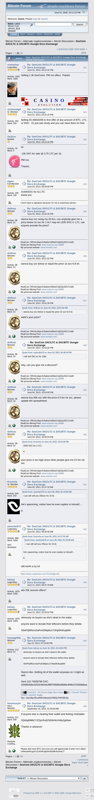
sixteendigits (14, 109)
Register (48, 34)
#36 (85, 706)
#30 (85, 434)
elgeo (10, 181)
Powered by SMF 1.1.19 (35, 793)
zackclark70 (14, 526)
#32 (85, 529)
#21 (85, 67)
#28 (85, 345)
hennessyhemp (16, 703)
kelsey (11, 579)
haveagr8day (14, 637)
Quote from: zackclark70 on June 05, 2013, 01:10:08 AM (47, 492)
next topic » (81, 49)
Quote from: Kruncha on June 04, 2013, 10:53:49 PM (45, 442)
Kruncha (12, 481)
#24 (85, 184)
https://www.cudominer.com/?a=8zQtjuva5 (40, 574)
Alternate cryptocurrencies (37, 41)
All (21, 53)
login (35, 19)
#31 (85, 485)
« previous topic (65, 49)
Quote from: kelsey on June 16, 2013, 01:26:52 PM (44, 648)
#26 (85, 256)
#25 (85, 211)
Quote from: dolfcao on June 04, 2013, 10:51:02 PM (45, 308)
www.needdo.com (49, 247)
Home (14, 34)
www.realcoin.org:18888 (53, 245)
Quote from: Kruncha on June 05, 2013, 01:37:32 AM (45, 536)
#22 (85, 112)
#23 (85, 139)
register (44, 19)
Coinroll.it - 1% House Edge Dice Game (45, 692)
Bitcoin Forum (13, 41)
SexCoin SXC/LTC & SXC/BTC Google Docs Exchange (46, 42)
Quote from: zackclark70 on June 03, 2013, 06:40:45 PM (46, 353)
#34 (85, 610)
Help (22, 34)
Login (39, 34)
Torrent (11, 30)
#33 (85, 582)
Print (83, 53)
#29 (85, 390)
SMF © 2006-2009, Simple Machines (64, 793)
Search (30, 34)
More (57, 34)
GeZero (11, 136)
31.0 (18, 28)
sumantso (13, 64)
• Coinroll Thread (78, 692)
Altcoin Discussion (64, 41)
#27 (85, 301)
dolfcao (11, 208)
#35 (85, 641)
